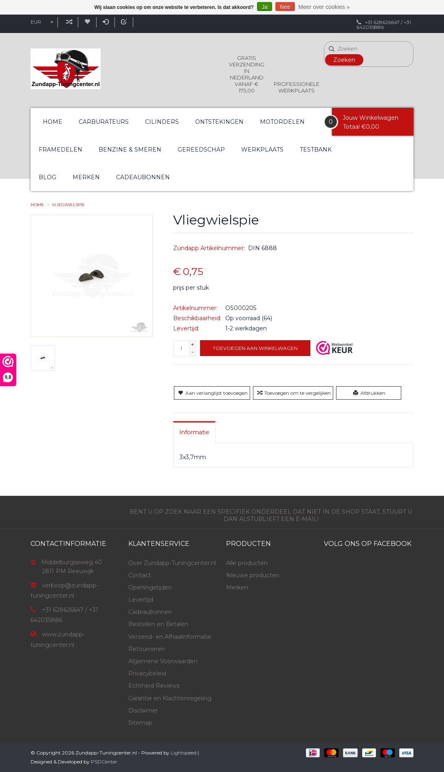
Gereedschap (201, 149)
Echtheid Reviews (154, 685)
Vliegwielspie (68, 204)
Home (52, 121)
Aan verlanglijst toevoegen (212, 393)
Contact (139, 575)
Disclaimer (143, 710)
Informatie (194, 432)
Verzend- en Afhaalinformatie (169, 636)
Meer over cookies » (323, 7)
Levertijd (140, 599)
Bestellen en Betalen (158, 624)
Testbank (316, 149)
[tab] (194, 432)
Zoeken (344, 60)
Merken (86, 177)
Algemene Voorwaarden (163, 661)
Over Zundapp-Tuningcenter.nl (172, 563)
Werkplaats (262, 149)
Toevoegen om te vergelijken (293, 393)
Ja (265, 7)
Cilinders (162, 121)
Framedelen (60, 149)
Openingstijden (150, 587)
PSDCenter (104, 762)
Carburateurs (104, 121)
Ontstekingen (219, 121)
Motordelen (282, 121)
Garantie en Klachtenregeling (169, 698)
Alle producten (247, 563)
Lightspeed (183, 753)
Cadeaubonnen (143, 177)
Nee (285, 7)
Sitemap (140, 722)
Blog (47, 177)
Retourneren (146, 649)
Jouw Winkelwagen (370, 117)
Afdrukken (368, 393)
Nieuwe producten (252, 575)
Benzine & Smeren (130, 149)
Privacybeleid (147, 673)
